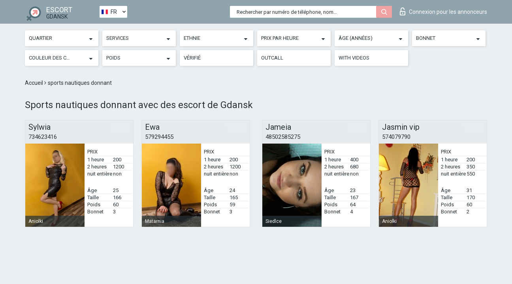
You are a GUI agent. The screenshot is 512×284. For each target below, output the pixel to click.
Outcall (272, 58)
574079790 (396, 136)
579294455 (159, 136)
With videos (354, 58)
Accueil (34, 83)
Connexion (443, 11)
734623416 (42, 136)
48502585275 (282, 136)
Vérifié (192, 58)
